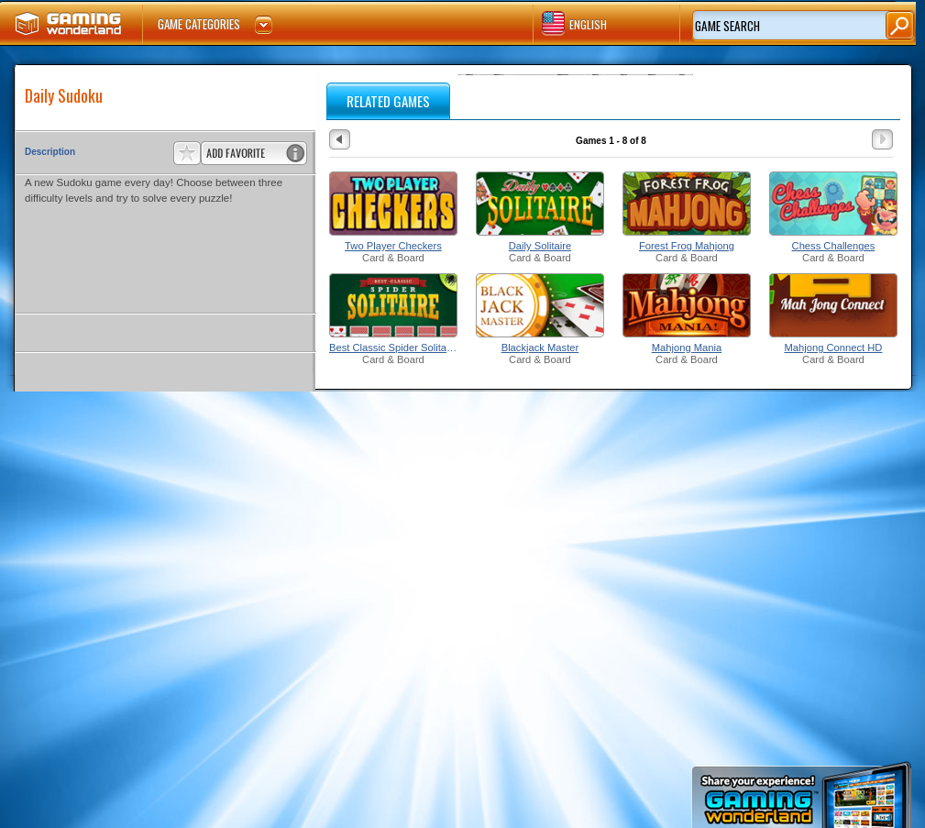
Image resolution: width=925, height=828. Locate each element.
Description (50, 152)
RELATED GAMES (388, 101)
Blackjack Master (540, 347)
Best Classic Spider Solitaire (393, 347)
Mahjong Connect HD (833, 347)
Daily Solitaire (540, 245)
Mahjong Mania (687, 347)
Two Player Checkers (393, 245)
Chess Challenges (833, 245)
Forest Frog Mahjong (686, 245)
